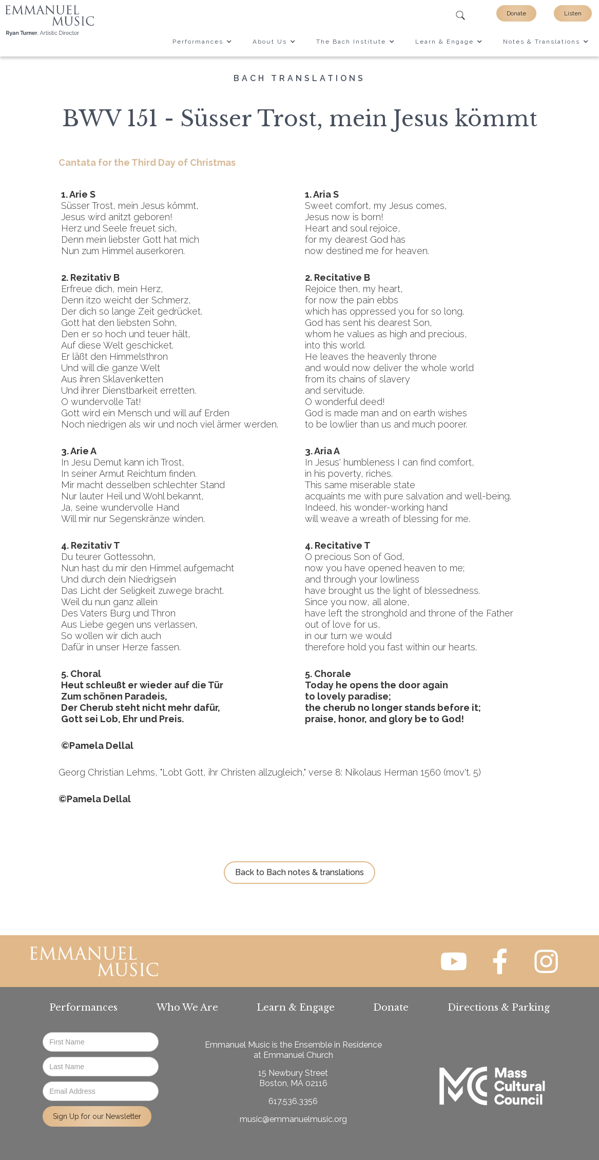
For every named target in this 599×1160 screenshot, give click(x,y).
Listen (573, 13)
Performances (83, 1007)
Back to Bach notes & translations (299, 872)
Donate (516, 13)
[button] (202, 41)
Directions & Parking (499, 1007)
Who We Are (187, 1007)
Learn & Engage (296, 1007)
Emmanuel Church (298, 1055)
